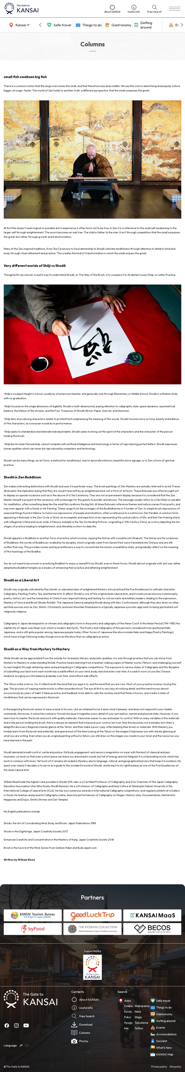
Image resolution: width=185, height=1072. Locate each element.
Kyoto (128, 1011)
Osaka (128, 1006)
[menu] (174, 8)
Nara (137, 1011)
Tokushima (141, 1023)
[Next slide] (182, 25)
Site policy (175, 1066)
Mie (126, 1028)
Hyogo (128, 1023)
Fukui (127, 1017)
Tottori (138, 1028)
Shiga (138, 1017)
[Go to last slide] (40, 25)
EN (27, 1045)
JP (21, 1045)
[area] (18, 25)
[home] (51, 9)
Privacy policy (159, 1066)
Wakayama (141, 1006)
